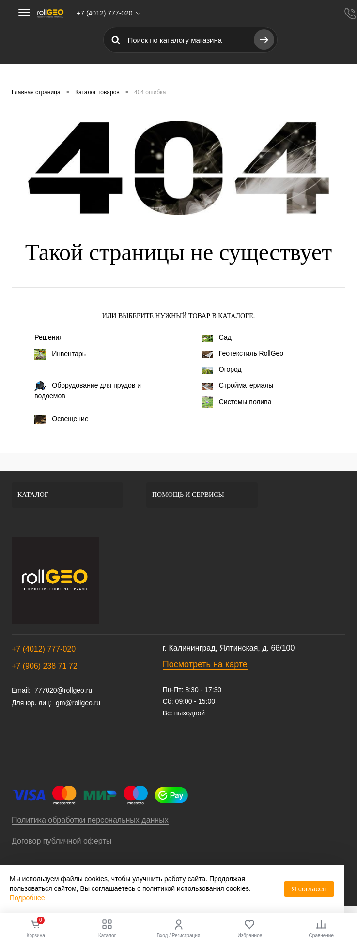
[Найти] (264, 39)
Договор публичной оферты (61, 841)
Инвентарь (60, 354)
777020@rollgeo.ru (63, 690)
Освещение (61, 419)
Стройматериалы (238, 385)
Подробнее (27, 898)
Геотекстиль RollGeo (242, 353)
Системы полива (237, 402)
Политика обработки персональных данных (90, 820)
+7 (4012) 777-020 (44, 649)
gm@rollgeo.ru (78, 703)
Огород (222, 369)
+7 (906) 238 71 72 (45, 666)
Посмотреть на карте (205, 664)
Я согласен (309, 889)
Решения (48, 337)
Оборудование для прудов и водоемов (87, 390)
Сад (217, 337)
